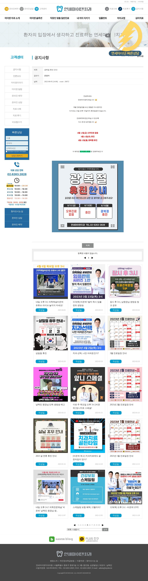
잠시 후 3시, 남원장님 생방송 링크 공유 (124, 304)
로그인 (126, 1)
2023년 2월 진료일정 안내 (121, 404)
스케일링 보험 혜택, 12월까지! (87, 507)
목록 (88, 245)
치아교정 (121, 18)
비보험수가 (17, 122)
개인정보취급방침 (67, 561)
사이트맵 (140, 1)
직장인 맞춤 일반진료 (59, 18)
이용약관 (80, 561)
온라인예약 (11, 9)
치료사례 (111, 9)
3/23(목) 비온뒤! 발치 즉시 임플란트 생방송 (87, 304)
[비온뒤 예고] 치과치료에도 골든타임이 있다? (87, 458)
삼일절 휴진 (41, 353)
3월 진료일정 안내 (118, 353)
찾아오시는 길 (17, 211)
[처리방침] (22, 151)
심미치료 (139, 18)
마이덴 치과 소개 (12, 18)
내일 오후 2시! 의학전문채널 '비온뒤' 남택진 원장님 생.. (50, 509)
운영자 (46, 76)
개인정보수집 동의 (13, 151)
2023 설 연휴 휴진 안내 (46, 456)
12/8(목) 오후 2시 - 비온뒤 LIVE (124, 507)
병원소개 (53, 561)
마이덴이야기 (17, 82)
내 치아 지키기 (83, 18)
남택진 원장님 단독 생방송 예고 (50, 404)
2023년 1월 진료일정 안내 (121, 456)
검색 (105, 529)
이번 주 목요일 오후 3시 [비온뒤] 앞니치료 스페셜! (86, 406)
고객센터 (41, 9)
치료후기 (124, 9)
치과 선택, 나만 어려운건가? (86, 353)
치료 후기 (17, 115)
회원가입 (133, 1)
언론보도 (17, 76)
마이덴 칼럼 (17, 89)
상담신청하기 (17, 156)
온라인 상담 (17, 102)
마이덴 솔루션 (36, 18)
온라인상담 (27, 9)
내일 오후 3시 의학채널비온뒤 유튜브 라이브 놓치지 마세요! (49, 304)
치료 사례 (17, 109)
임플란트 (103, 18)
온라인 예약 (17, 96)
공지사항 (137, 9)
